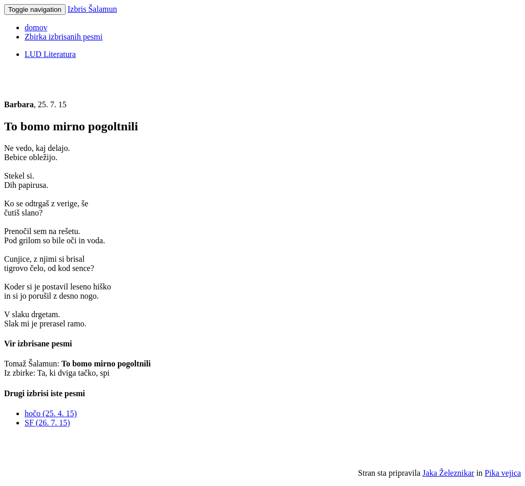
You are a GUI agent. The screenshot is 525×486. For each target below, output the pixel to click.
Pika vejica (502, 473)
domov (36, 27)
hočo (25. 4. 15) (51, 413)
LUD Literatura (50, 54)
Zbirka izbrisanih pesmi (64, 36)
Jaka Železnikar (448, 473)
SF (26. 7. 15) (47, 422)
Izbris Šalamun (92, 9)
